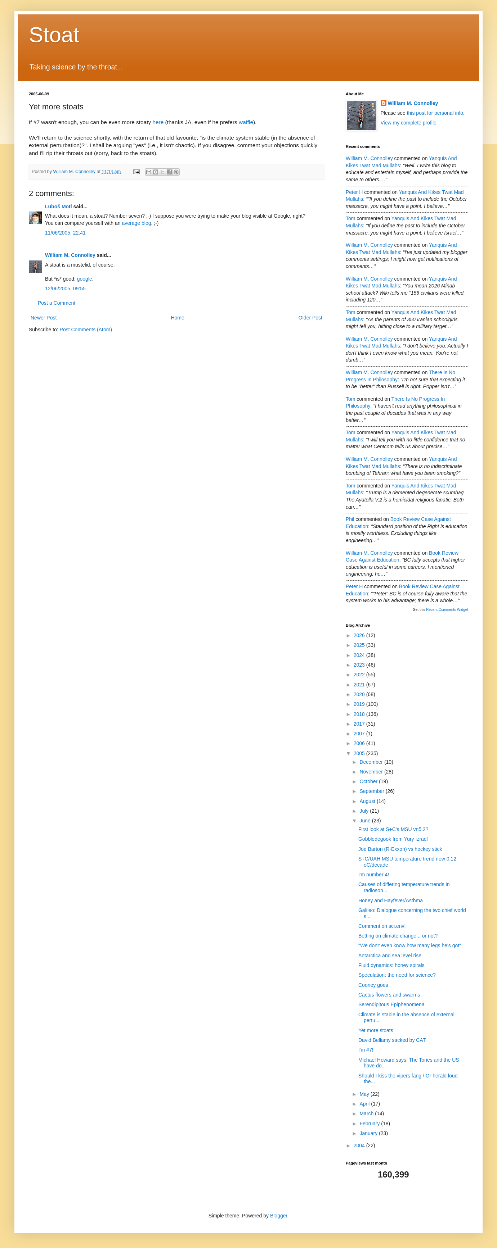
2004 (360, 1145)
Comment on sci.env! (382, 926)
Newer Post (44, 318)
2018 (360, 714)
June (365, 820)
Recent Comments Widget (447, 610)
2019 (360, 704)
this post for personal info (435, 113)
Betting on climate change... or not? (398, 936)
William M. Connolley (70, 255)
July (364, 811)
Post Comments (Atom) (86, 329)
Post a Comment (56, 303)
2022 (360, 674)
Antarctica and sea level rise (389, 955)
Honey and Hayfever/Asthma (390, 900)
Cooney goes (373, 985)
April (365, 1104)
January (369, 1133)
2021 (360, 684)
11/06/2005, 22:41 (65, 233)
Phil (350, 519)
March (367, 1113)
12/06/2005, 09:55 (65, 288)
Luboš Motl (58, 206)
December (371, 762)
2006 (360, 743)
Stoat (54, 35)
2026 (360, 635)
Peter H (354, 192)
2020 (360, 694)
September (372, 791)
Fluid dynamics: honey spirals (391, 965)
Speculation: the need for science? (397, 975)
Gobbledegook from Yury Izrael (393, 839)
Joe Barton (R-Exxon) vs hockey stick (400, 849)
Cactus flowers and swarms (389, 995)
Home (177, 318)
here (158, 122)
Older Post (310, 318)
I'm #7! (365, 1050)
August (367, 801)
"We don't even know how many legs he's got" (409, 945)
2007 (360, 733)
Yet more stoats (375, 1030)
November (371, 772)
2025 (360, 645)
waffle (246, 122)
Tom (350, 218)
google (84, 279)
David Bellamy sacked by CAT (392, 1040)
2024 (360, 655)
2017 (360, 724)
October (369, 781)
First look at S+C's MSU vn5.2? (393, 829)
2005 (360, 753)
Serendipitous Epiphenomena (391, 1004)
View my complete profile (408, 123)
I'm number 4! (373, 874)
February (370, 1123)
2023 (360, 665)
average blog (136, 223)
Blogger (278, 1215)
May (364, 1094)
